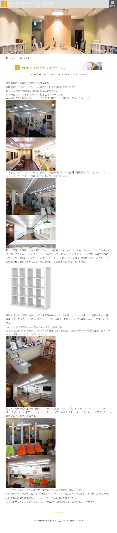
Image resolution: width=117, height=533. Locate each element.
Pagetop (59, 512)
